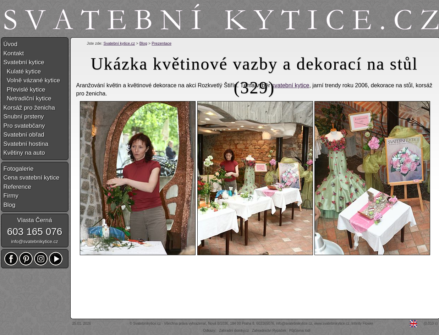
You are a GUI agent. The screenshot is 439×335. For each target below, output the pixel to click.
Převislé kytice (24, 89)
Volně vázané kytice (32, 80)
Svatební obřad (24, 134)
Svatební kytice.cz (119, 43)
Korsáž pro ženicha (29, 107)
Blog (143, 43)
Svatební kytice (24, 62)
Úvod (11, 44)
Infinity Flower (362, 323)
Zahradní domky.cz (234, 331)
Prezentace (161, 43)
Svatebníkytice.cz (147, 323)
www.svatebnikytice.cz (331, 323)
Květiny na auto (24, 152)
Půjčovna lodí (300, 331)
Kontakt (14, 53)
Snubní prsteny (24, 116)
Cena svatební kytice (32, 177)
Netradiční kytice (27, 98)
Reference (17, 186)
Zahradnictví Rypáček (269, 331)
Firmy (11, 195)
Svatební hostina (26, 144)
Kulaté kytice (22, 71)
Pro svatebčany (24, 125)
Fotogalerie (19, 168)
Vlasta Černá (34, 220)
